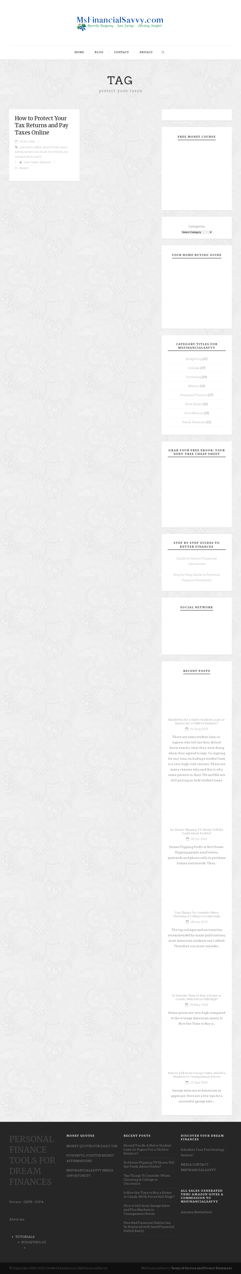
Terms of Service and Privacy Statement (201, 1268)
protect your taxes (55, 147)
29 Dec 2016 (27, 141)
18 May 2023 (199, 1005)
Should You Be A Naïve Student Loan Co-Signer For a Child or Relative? (197, 721)
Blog (99, 52)
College (194, 368)
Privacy (146, 52)
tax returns (55, 152)
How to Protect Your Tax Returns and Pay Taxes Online (41, 125)
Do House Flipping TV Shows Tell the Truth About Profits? (196, 831)
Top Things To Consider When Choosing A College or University (196, 914)
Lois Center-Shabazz (37, 162)
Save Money (193, 413)
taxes (37, 156)
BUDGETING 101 (33, 1242)
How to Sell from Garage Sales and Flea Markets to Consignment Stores (196, 1074)
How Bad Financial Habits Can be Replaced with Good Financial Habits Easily (149, 1227)
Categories (196, 226)
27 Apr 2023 (199, 1082)
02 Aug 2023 (199, 729)
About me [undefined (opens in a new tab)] (16, 1219)
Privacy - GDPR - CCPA (26, 1202)
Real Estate (193, 404)
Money (24, 168)
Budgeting (194, 359)
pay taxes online (31, 147)
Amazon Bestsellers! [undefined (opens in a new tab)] (196, 1212)
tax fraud (41, 152)
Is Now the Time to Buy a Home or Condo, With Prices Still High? (196, 997)
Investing (193, 377)
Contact (121, 52)
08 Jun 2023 (199, 922)
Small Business (194, 422)
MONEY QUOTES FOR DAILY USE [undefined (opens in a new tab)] (91, 1146)
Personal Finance (193, 395)
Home (79, 52)
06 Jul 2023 (199, 839)
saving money (24, 152)
